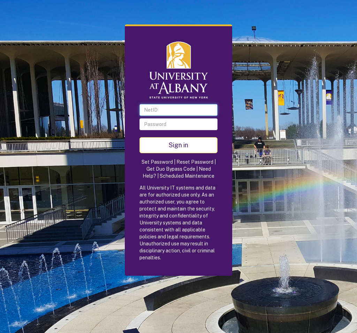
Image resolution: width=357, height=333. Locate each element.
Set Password (157, 162)
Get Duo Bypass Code (170, 169)
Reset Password (194, 162)
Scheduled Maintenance (187, 176)
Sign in (178, 145)
